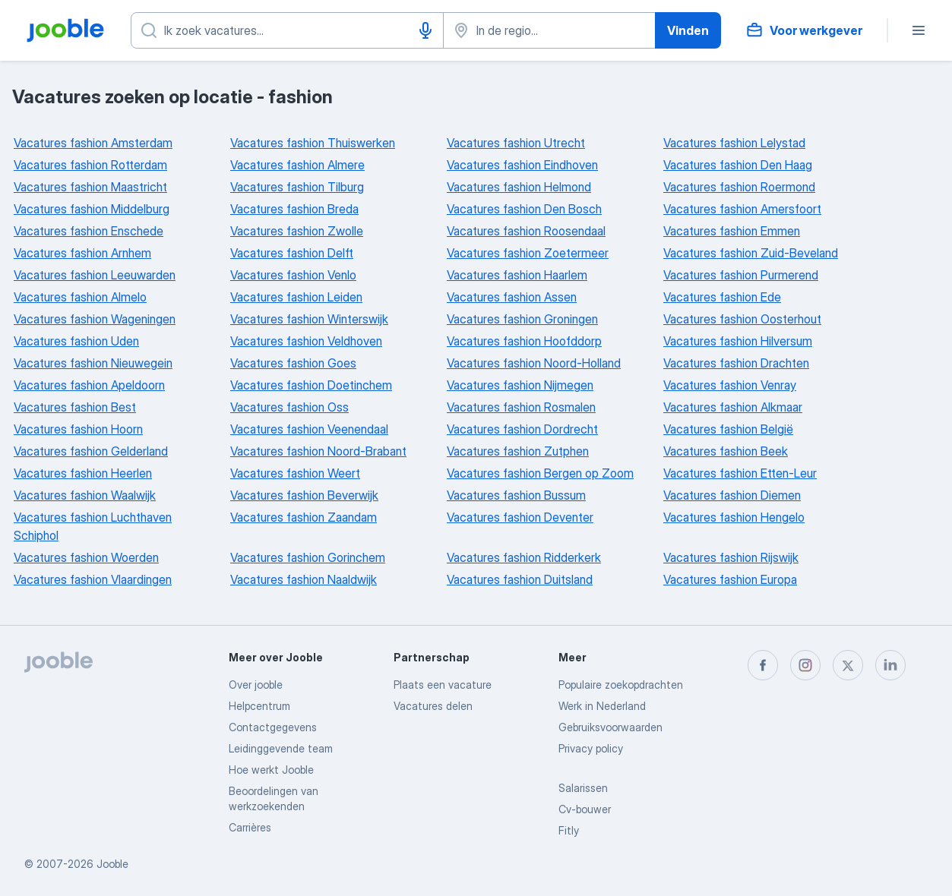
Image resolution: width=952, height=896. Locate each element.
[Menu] (918, 30)
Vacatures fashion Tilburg (297, 186)
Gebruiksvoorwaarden (610, 727)
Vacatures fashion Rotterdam (90, 164)
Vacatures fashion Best (75, 407)
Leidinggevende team (281, 748)
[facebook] (763, 665)
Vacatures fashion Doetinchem (311, 385)
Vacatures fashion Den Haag (737, 164)
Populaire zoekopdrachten (620, 684)
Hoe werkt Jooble (271, 769)
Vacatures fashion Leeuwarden (95, 274)
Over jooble (256, 684)
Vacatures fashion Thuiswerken (312, 142)
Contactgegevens (273, 727)
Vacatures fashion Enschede (88, 230)
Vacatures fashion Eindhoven (522, 164)
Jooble (112, 863)
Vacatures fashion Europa (730, 579)
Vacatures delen (433, 705)
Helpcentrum (259, 705)
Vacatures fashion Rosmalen (521, 407)
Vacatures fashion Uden (76, 341)
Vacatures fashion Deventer (520, 517)
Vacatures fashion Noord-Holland (534, 363)
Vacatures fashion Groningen (522, 319)
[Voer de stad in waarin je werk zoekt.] (549, 30)
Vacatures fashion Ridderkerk (524, 557)
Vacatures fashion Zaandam (303, 517)
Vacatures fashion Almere (297, 164)
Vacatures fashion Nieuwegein (93, 363)
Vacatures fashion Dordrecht (522, 429)
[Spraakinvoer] (425, 30)
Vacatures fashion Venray (729, 385)
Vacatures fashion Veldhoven (306, 341)
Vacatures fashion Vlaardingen (93, 579)
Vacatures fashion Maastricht (90, 186)
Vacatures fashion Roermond (739, 186)
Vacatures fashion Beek (725, 451)
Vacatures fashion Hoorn (78, 429)
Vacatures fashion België (728, 429)
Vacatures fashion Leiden (296, 296)
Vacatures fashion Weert (295, 473)
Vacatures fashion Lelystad (734, 142)
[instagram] (805, 665)
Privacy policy (590, 748)
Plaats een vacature (443, 684)
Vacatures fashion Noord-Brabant (318, 451)
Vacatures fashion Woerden (86, 557)
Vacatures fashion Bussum (516, 495)
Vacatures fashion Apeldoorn (89, 385)
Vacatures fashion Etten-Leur (740, 473)
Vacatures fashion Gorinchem (307, 557)
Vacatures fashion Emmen (731, 230)
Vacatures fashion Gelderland (91, 451)
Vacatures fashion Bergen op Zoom (540, 473)
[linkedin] (890, 665)
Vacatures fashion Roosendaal (526, 230)
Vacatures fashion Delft (291, 252)
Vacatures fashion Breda (294, 208)
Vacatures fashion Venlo (293, 274)
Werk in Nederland (602, 705)
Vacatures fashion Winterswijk (309, 319)
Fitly (568, 830)
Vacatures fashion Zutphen (518, 451)
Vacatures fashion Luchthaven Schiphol (93, 526)
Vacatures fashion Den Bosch (524, 208)
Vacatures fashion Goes (293, 363)
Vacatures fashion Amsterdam (93, 142)
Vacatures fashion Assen (512, 296)
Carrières (250, 827)
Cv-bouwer (584, 809)
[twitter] (848, 665)
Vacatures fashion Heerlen (83, 473)
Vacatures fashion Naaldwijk (303, 579)
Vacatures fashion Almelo (80, 296)
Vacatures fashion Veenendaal (309, 429)
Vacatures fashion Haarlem (517, 274)
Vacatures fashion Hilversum (737, 341)
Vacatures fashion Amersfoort (742, 208)
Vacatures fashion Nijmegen (520, 385)
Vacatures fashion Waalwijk (85, 495)
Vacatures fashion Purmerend (740, 274)
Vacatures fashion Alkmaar (732, 407)
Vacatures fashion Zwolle (296, 230)
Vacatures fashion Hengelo (734, 517)
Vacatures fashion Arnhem (82, 252)
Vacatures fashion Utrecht (516, 142)
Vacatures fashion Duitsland (520, 579)
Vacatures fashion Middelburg (91, 208)
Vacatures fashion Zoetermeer (528, 252)
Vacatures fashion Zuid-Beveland (750, 252)
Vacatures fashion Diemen (732, 495)
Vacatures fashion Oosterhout (742, 319)
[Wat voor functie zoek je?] (287, 30)
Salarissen (583, 787)
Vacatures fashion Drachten (736, 363)
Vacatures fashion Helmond (519, 186)
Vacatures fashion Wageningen (95, 319)
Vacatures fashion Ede (722, 296)
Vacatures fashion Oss (289, 407)
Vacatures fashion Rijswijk (731, 557)
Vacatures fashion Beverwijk (304, 495)
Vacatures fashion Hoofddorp (524, 341)
